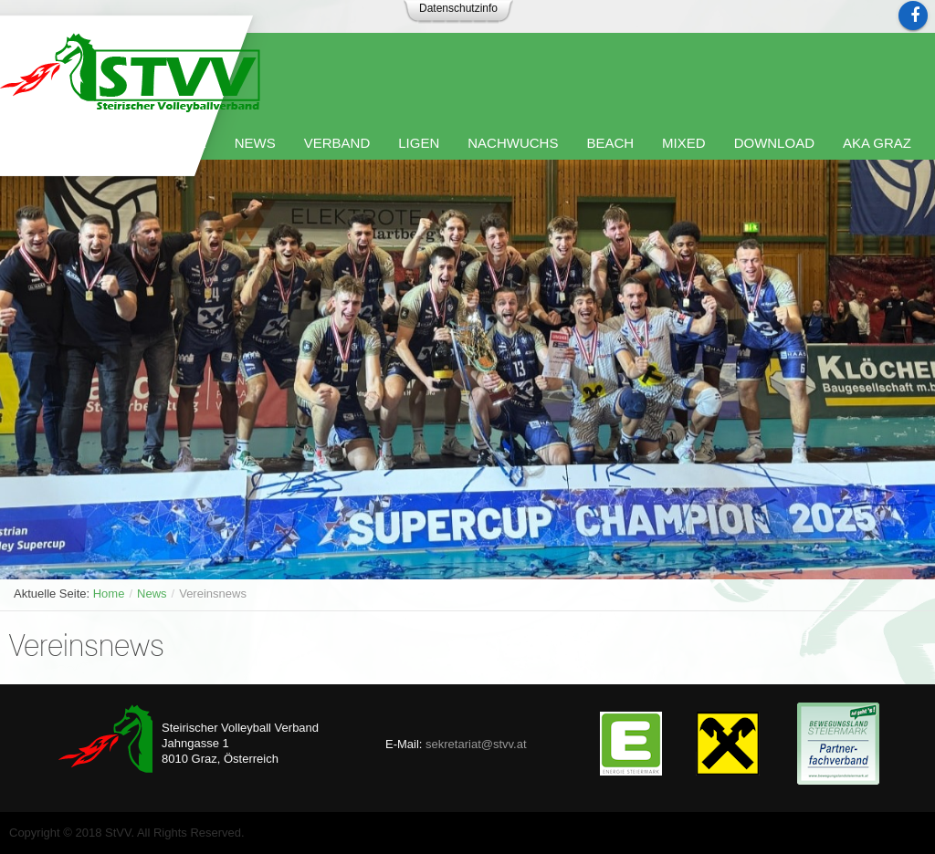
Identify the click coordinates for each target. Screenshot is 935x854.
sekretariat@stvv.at (476, 744)
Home (109, 593)
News (152, 593)
